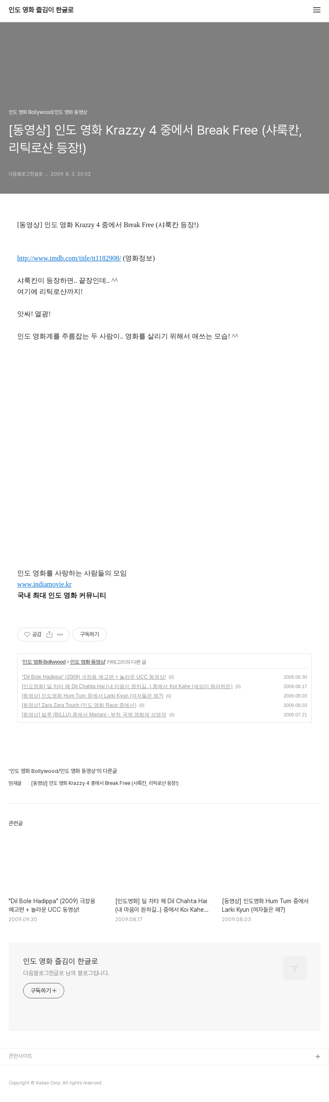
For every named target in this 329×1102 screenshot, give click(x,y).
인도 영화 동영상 (87, 662)
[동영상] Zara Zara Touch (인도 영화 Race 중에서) (79, 705)
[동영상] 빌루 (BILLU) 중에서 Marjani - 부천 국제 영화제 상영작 (94, 715)
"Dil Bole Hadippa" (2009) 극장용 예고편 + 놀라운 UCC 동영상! (94, 677)
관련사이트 (20, 1056)
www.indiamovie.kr (44, 584)
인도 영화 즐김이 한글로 (41, 10)
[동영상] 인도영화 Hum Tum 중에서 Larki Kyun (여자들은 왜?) (92, 696)
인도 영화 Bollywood (43, 662)
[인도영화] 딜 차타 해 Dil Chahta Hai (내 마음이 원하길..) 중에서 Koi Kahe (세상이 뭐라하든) (127, 686)
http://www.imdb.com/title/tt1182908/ (69, 258)
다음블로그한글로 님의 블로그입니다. (66, 973)
